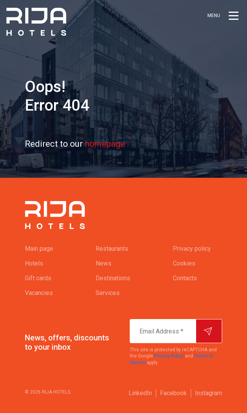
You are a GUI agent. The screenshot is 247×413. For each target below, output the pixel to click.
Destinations (113, 278)
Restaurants (112, 248)
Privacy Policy (169, 356)
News (103, 263)
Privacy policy (192, 248)
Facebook (173, 393)
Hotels (34, 263)
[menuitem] (44, 249)
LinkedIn (140, 393)
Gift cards (38, 278)
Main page (39, 248)
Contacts (185, 278)
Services (108, 293)
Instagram (208, 393)
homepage (105, 144)
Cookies (184, 263)
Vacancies (39, 293)
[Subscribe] (209, 331)
